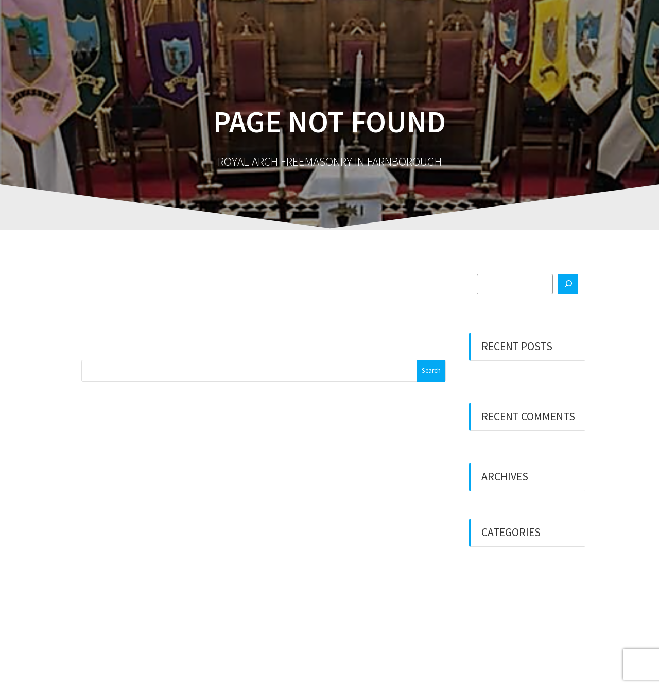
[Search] (568, 284)
